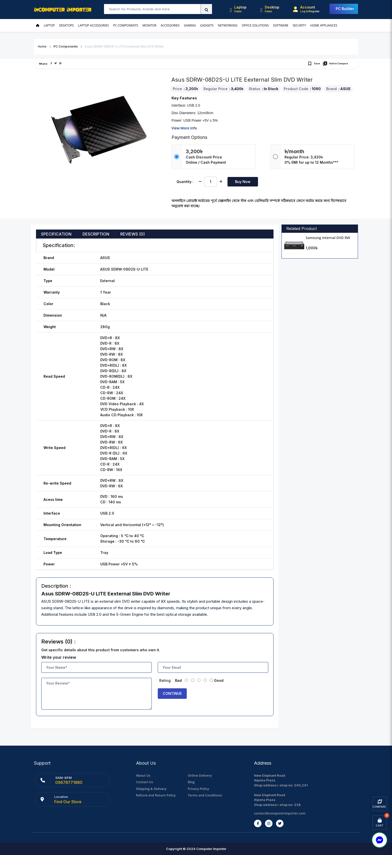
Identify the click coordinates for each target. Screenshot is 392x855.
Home (42, 46)
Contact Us (144, 782)
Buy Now (242, 181)
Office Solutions (255, 25)
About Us (143, 775)
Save (313, 63)
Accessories (170, 25)
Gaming (190, 25)
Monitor (149, 25)
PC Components (125, 25)
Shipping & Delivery (151, 788)
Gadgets (207, 25)
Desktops (66, 25)
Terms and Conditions (205, 795)
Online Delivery (200, 775)
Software (280, 25)
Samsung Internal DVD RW (328, 237)
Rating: (165, 680)
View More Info (184, 128)
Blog (191, 782)
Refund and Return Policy (156, 795)
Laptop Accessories (93, 25)
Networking (228, 25)
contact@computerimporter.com (280, 813)
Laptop (49, 25)
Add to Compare (335, 63)
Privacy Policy (198, 788)
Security (299, 25)
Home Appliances (323, 25)
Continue (172, 693)
